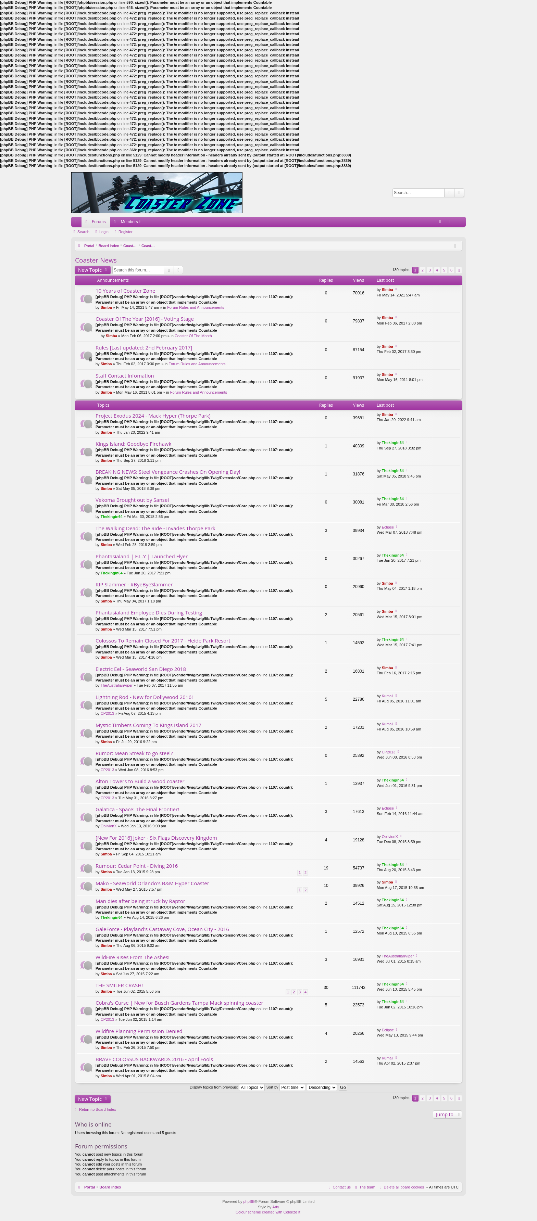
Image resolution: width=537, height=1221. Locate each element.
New (90, 270)
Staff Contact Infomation (125, 375)
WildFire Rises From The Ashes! (133, 957)
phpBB (248, 1201)
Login (104, 232)
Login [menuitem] (451, 223)
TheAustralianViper (117, 685)
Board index (110, 246)
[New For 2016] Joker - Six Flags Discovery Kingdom (156, 838)
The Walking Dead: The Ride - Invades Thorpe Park (155, 528)
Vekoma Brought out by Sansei (132, 500)
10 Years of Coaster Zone (125, 291)
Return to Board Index (97, 1109)
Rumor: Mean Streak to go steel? (134, 753)
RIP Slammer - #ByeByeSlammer (134, 584)
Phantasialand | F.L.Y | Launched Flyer (142, 556)
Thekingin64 (393, 443)
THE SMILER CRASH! (119, 985)
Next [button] (458, 270)
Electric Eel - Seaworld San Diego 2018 (141, 669)
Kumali (388, 696)
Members (129, 221)
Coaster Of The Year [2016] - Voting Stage (145, 319)
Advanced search (459, 193)
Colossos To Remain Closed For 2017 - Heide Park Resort (163, 640)
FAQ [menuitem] (442, 223)
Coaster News (190, 246)
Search (449, 193)
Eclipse (388, 527)
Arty (275, 1207)
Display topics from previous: (227, 1087)
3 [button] (430, 270)
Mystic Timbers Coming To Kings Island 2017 (148, 725)
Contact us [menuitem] (342, 1187)
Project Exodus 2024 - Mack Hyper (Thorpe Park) (153, 415)
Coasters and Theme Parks (150, 246)
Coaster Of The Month (193, 336)
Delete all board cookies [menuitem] (404, 1187)
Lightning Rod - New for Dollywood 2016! (144, 697)
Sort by (285, 1087)
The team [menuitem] (367, 1187)
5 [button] (444, 270)
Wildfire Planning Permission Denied (139, 1031)
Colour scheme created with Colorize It (268, 1212)
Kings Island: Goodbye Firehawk (133, 444)
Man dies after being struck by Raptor (140, 901)
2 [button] (423, 270)
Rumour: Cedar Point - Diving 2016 (137, 866)
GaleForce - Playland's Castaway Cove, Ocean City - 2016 (162, 929)
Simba (106, 307)
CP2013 (107, 713)
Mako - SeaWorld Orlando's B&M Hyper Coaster (152, 883)
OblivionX (109, 826)
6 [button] (451, 270)
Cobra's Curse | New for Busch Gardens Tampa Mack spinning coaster (179, 1003)
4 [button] (437, 270)
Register (125, 232)
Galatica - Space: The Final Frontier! (137, 809)
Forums (99, 221)
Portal (89, 246)
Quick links (78, 223)
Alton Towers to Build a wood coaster (140, 781)
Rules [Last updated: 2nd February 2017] (144, 347)
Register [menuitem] (462, 223)
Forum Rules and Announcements (195, 307)
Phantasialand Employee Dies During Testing (149, 612)
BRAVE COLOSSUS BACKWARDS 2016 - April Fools (154, 1059)
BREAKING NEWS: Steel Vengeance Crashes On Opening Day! (168, 472)
